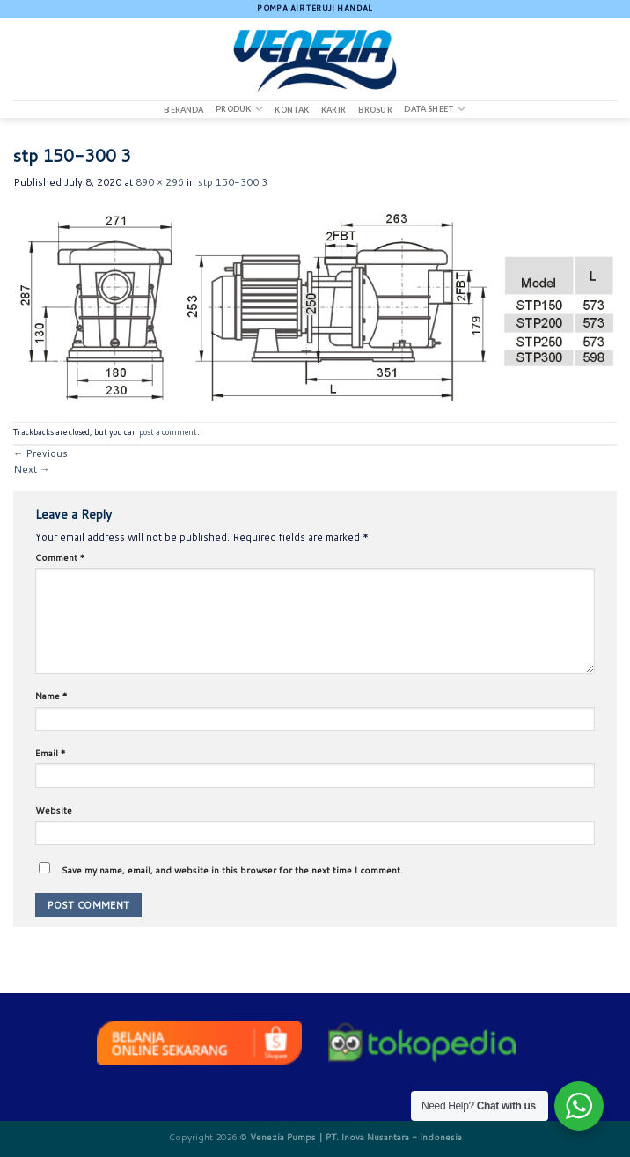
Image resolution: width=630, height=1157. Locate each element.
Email (50, 753)
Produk (239, 108)
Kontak (292, 110)
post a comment (168, 432)
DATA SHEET (434, 108)
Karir (333, 110)
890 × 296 (160, 182)
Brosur (375, 110)
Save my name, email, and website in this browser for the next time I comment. (232, 870)
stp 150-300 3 (232, 182)
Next (31, 469)
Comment (60, 557)
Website (53, 810)
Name (51, 695)
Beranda (183, 110)
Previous (40, 453)
